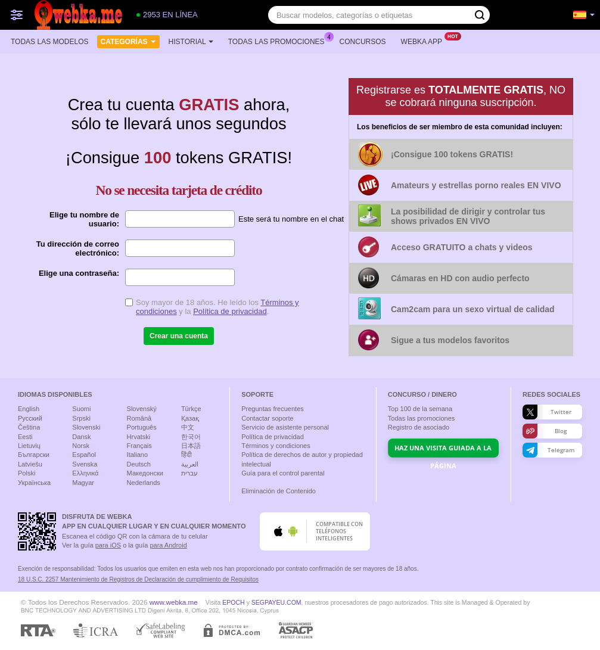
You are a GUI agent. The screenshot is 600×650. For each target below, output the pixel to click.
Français (139, 445)
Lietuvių (29, 445)
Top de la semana (420, 408)
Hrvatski (139, 436)
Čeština (29, 427)
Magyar (83, 482)
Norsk (80, 445)
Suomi (81, 408)
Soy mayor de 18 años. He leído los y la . (217, 307)
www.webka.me (174, 602)
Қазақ (190, 418)
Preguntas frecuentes (272, 408)
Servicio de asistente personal (285, 427)
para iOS (108, 545)
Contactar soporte (267, 418)
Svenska (84, 464)
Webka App (424, 40)
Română (139, 418)
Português (142, 427)
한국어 (191, 436)
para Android (168, 545)
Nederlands (143, 482)
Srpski (81, 418)
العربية (189, 464)
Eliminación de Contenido (278, 491)
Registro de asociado (418, 427)
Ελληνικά (85, 473)
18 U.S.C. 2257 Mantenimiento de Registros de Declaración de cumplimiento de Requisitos (138, 579)
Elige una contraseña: (79, 273)
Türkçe (191, 408)
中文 (187, 427)
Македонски (145, 473)
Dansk (81, 436)
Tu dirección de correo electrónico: (77, 248)
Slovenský (142, 408)
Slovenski (86, 427)
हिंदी (186, 454)
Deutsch (139, 464)
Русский (30, 418)
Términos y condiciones (275, 445)
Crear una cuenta (179, 336)
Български (33, 454)
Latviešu (30, 464)
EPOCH (233, 602)
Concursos (363, 42)
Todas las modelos (49, 42)
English (28, 408)
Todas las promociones (279, 40)
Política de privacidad (230, 311)
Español (84, 454)
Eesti (25, 436)
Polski (26, 473)
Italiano (137, 454)
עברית (189, 473)
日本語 (191, 445)
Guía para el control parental (282, 473)
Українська (34, 482)
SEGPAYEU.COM (276, 602)
